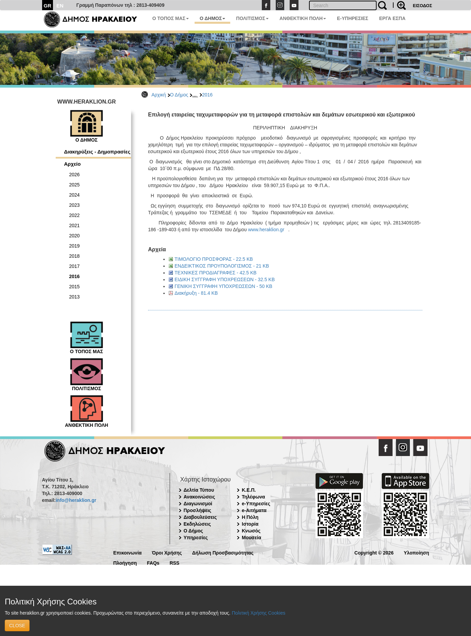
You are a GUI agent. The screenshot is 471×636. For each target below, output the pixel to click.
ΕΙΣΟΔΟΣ (422, 5)
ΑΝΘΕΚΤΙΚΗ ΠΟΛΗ (302, 18)
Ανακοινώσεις (199, 496)
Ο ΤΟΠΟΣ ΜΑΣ (170, 18)
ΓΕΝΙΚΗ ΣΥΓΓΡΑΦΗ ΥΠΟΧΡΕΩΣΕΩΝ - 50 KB (223, 286)
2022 (74, 215)
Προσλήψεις (198, 510)
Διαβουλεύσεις (200, 517)
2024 (74, 195)
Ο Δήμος (179, 94)
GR (48, 5)
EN (60, 5)
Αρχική (158, 94)
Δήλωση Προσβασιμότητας (223, 552)
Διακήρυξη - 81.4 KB (196, 293)
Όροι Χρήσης (167, 552)
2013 (74, 296)
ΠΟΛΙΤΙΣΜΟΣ (252, 18)
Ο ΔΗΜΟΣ (212, 18)
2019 (74, 246)
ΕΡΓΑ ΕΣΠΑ (392, 18)
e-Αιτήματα (254, 510)
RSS (174, 562)
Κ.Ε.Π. (249, 490)
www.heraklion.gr (266, 229)
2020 (74, 235)
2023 (74, 205)
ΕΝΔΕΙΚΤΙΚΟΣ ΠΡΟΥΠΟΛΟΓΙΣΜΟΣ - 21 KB (222, 266)
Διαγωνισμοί (198, 503)
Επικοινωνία (127, 552)
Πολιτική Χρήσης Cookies (258, 613)
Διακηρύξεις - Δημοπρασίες (97, 152)
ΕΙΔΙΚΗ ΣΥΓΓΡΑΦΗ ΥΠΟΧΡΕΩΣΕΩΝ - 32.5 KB (225, 279)
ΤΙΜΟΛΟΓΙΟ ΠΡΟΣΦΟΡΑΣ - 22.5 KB (214, 259)
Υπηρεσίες (196, 537)
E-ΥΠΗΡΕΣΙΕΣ (352, 18)
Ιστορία (250, 524)
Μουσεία (251, 537)
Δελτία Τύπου (199, 490)
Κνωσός (251, 530)
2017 (74, 266)
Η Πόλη (250, 517)
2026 (74, 174)
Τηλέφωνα (253, 496)
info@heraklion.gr (76, 500)
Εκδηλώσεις (197, 524)
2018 (74, 256)
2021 (74, 225)
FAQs (153, 562)
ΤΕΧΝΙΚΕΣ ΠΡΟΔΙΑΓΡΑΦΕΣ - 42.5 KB (215, 272)
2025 (74, 184)
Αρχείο (72, 164)
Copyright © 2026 (374, 552)
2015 (74, 286)
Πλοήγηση (125, 562)
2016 (207, 94)
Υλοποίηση (416, 552)
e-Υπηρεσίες (256, 503)
